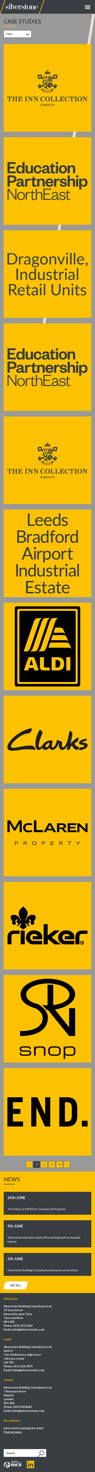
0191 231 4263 (23, 1325)
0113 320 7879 (23, 1366)
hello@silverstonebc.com (28, 1329)
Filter (9, 34)
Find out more (13, 1432)
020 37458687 (22, 1406)
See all (15, 1285)
